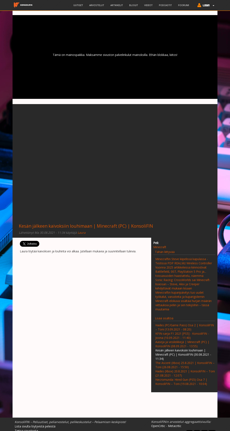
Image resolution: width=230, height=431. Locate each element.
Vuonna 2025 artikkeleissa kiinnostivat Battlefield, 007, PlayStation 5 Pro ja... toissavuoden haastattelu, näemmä (181, 271)
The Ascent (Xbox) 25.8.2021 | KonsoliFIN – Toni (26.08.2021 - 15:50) (185, 365)
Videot (148, 5)
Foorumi (183, 5)
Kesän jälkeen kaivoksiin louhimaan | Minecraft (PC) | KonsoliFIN (86, 226)
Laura (82, 233)
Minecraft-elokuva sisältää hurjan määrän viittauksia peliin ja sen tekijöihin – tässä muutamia (183, 305)
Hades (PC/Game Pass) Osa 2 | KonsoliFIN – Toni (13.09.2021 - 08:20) (184, 327)
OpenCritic (158, 426)
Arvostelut (96, 5)
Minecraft (159, 247)
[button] (204, 5)
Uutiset (78, 5)
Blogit (133, 5)
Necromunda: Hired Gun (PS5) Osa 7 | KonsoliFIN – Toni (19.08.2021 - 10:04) (181, 382)
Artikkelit (116, 5)
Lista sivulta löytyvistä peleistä (35, 426)
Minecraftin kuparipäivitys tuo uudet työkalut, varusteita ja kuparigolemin (179, 294)
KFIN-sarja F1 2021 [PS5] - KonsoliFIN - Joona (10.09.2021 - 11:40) (182, 336)
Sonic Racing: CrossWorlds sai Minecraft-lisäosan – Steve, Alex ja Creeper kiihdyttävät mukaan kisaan (183, 284)
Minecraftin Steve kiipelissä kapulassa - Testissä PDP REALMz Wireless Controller (183, 261)
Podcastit (165, 5)
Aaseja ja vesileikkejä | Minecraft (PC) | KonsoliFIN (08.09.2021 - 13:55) (182, 344)
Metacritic (174, 426)
